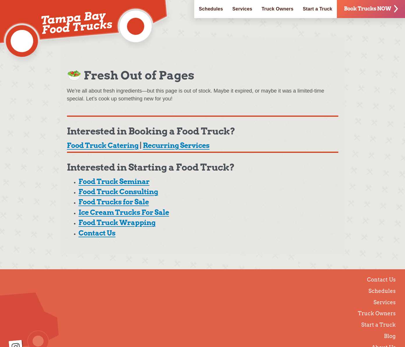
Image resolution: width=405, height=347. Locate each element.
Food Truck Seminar (114, 181)
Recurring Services (176, 145)
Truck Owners (277, 8)
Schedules (211, 8)
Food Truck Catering (103, 145)
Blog (390, 336)
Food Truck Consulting (118, 191)
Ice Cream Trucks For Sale (124, 212)
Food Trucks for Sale (114, 202)
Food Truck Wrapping (117, 222)
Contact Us (97, 233)
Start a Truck (317, 8)
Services (242, 8)
